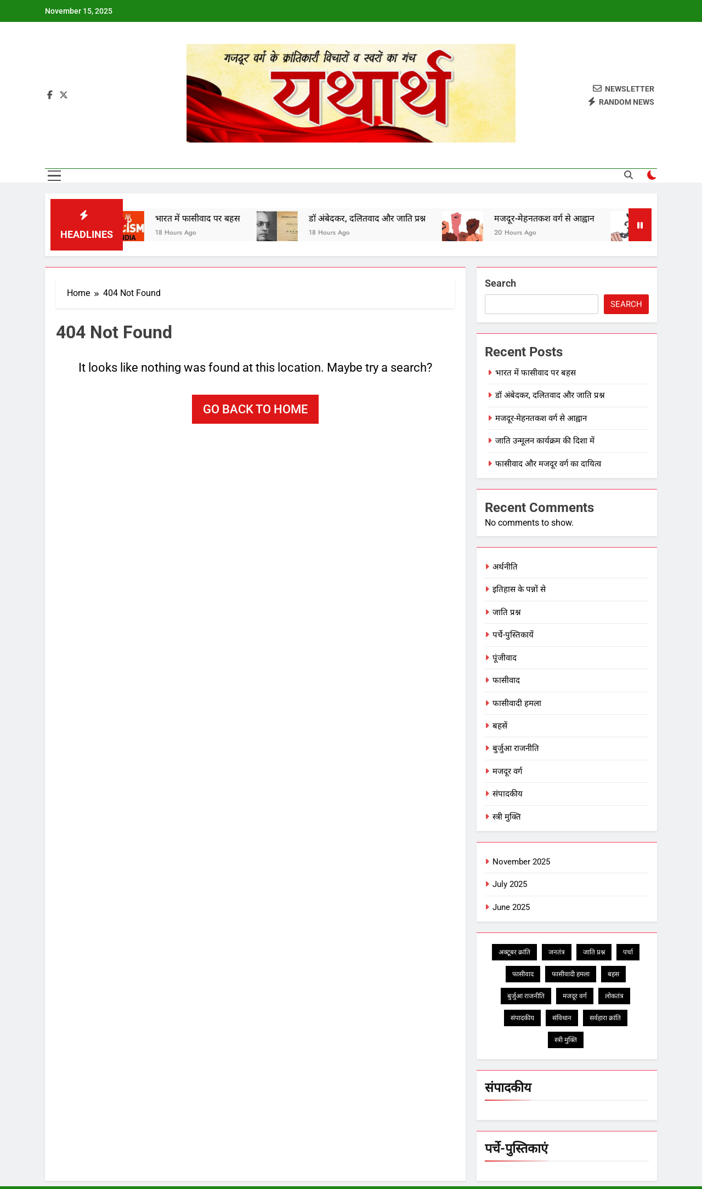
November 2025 (521, 862)
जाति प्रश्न (506, 612)
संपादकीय (507, 794)
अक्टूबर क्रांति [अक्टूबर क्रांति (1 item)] (514, 952)
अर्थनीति (505, 567)
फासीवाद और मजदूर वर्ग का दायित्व (548, 464)
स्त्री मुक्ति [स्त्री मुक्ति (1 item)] (565, 1040)
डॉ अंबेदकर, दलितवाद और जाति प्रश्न (373, 218)
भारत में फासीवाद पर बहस (204, 218)
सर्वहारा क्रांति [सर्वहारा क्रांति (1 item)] (605, 1018)
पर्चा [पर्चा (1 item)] (628, 952)
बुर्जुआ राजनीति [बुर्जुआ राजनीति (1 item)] (526, 996)
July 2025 (509, 884)
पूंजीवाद (504, 658)
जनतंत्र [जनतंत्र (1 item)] (556, 952)
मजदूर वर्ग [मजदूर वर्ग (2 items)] (575, 996)
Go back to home (255, 409)
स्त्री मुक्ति (506, 817)
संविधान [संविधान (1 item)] (561, 1018)
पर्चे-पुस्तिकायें (513, 635)
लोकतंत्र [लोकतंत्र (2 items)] (614, 996)
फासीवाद (506, 680)
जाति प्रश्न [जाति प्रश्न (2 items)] (594, 952)
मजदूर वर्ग (507, 771)
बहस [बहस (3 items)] (613, 974)
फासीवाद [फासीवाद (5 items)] (523, 974)
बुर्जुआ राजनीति (515, 748)
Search (500, 283)
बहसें (499, 726)
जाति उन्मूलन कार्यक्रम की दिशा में (545, 441)
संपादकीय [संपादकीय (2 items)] (522, 1018)
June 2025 (511, 907)
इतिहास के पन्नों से (519, 589)
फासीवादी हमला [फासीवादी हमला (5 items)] (571, 974)
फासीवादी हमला (516, 703)
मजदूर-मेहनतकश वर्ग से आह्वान (551, 218)
